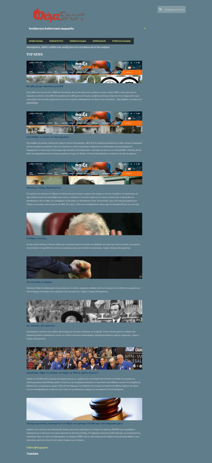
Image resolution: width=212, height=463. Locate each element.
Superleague (99, 41)
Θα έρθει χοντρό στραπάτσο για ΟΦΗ (44, 86)
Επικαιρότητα (56, 41)
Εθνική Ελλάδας (78, 41)
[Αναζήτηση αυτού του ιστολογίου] (170, 9)
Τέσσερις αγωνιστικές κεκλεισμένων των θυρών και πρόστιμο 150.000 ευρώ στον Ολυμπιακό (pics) (74, 423)
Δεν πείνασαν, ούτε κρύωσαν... (41, 325)
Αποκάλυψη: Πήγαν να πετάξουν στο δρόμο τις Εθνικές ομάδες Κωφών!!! (62, 372)
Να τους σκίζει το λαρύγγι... (39, 282)
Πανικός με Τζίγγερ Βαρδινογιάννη (43, 187)
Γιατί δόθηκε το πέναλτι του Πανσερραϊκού (47, 137)
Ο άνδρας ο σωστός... (37, 238)
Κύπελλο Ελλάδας (121, 41)
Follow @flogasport (37, 447)
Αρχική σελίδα (36, 41)
